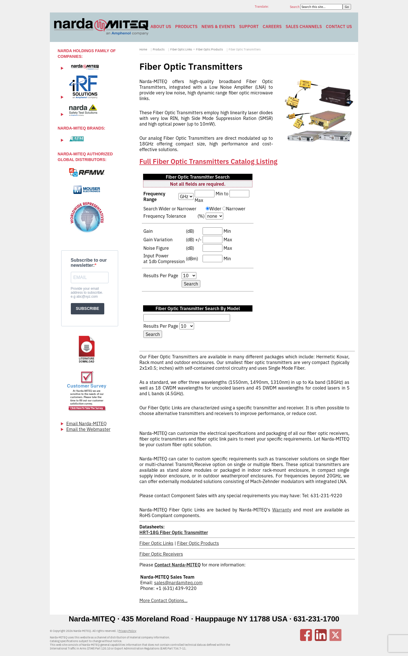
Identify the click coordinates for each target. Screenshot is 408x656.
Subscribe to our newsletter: (89, 263)
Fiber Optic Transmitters (245, 49)
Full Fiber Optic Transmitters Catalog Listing (208, 161)
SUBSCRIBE (87, 308)
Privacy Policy (127, 631)
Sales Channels (304, 26)
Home (143, 49)
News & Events (218, 26)
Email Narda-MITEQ (86, 423)
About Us (160, 26)
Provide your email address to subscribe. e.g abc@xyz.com (87, 293)
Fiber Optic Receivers (161, 554)
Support (249, 26)
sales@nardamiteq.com (178, 582)
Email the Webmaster (88, 429)
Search (295, 7)
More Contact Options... (163, 600)
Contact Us (339, 26)
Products (186, 26)
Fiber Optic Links (181, 49)
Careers (272, 26)
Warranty (281, 510)
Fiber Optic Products (209, 49)
